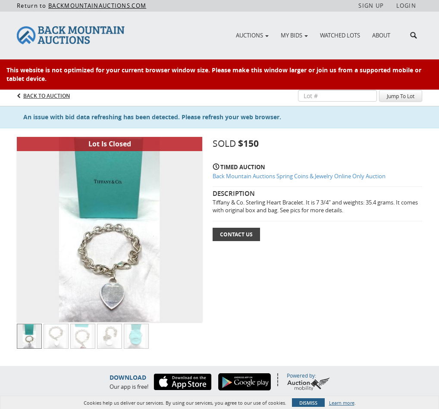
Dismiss (308, 403)
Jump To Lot (400, 96)
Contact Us (236, 234)
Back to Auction (46, 95)
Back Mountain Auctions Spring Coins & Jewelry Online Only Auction (299, 176)
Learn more (341, 403)
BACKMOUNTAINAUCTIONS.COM (97, 5)
